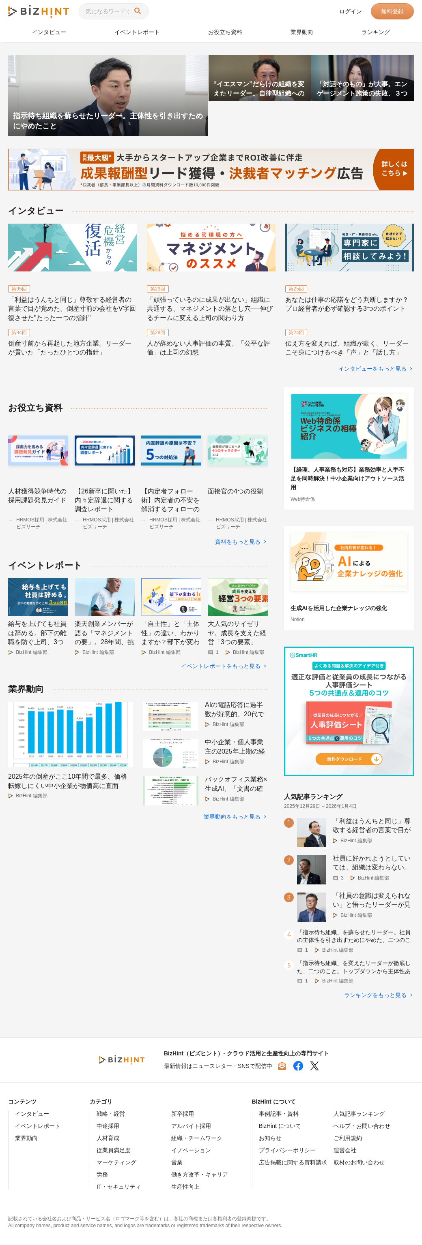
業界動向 (302, 32)
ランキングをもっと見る (375, 994)
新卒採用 (182, 1113)
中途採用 (108, 1125)
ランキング (376, 32)
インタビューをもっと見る (372, 368)
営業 (177, 1162)
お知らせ (270, 1137)
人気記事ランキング (359, 1113)
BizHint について (280, 1125)
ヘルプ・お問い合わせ (362, 1125)
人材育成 (108, 1137)
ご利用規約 (348, 1137)
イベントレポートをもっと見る (221, 660)
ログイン (350, 11)
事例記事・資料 (279, 1113)
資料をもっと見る (238, 541)
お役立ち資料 (225, 32)
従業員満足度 (114, 1150)
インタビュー (49, 32)
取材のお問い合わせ (359, 1162)
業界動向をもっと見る (232, 810)
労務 (102, 1174)
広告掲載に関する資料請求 (293, 1162)
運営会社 (345, 1150)
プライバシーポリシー (287, 1150)
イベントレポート (137, 32)
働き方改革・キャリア (199, 1174)
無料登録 (392, 11)
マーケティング (116, 1162)
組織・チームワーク (196, 1137)
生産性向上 (185, 1186)
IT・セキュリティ (119, 1186)
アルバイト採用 (191, 1125)
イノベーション (191, 1150)
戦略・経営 (111, 1113)
